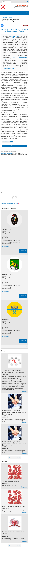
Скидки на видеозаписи (10, 481)
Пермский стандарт (8, 68)
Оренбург (6, 319)
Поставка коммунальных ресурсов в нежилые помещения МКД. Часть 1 (14, 413)
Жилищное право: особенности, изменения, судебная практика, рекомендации (11, 242)
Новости (10, 17)
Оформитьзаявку (23, 251)
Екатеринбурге (14, 36)
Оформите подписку (6, 153)
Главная (4, 17)
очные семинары (7, 141)
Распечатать (14, 146)
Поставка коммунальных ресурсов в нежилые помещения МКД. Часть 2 (14, 444)
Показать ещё (15, 458)
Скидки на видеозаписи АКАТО (13, 506)
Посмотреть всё (22, 346)
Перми (13, 37)
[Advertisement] (14, 172)
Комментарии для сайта (10, 203)
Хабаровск (6, 229)
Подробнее (5, 246)
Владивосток (7, 274)
